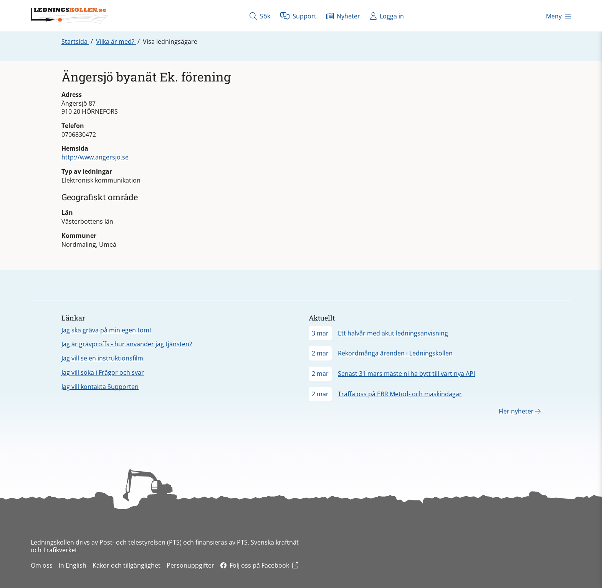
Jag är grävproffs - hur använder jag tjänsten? (126, 344)
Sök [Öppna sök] (260, 16)
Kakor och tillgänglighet (126, 565)
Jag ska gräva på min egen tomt (106, 330)
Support (298, 16)
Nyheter (343, 16)
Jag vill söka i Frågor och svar (102, 372)
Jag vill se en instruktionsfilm (102, 358)
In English (72, 565)
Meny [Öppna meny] (558, 16)
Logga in (387, 16)
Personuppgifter (190, 565)
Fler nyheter (520, 411)
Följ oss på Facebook (259, 565)
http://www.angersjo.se (95, 157)
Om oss (42, 565)
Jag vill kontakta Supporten (100, 386)
